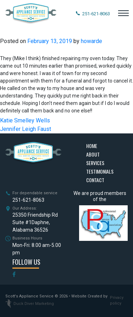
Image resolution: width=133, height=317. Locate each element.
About (93, 154)
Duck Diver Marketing (29, 303)
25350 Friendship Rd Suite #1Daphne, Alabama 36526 (35, 222)
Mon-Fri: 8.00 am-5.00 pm (36, 248)
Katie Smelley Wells (25, 120)
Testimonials (99, 171)
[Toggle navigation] (123, 14)
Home (91, 145)
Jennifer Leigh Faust (25, 129)
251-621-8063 (28, 200)
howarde (91, 41)
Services (95, 163)
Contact (95, 180)
